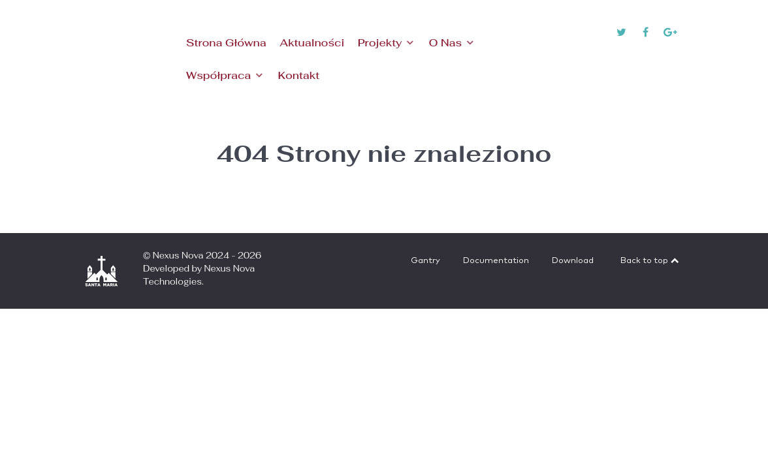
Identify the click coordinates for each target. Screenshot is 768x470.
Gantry (425, 261)
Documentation (496, 261)
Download (573, 261)
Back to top (650, 261)
